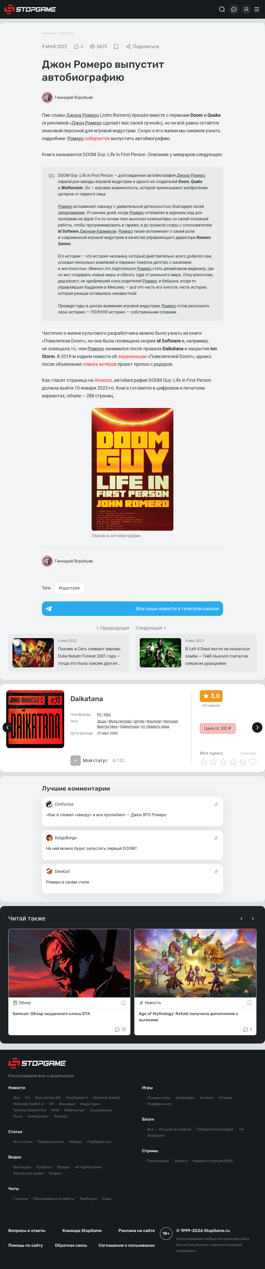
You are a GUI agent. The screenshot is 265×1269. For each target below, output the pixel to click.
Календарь (185, 1098)
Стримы (150, 1150)
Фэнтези (154, 721)
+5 (241, 1129)
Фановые (67, 1104)
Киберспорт (38, 1116)
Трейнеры (88, 1199)
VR (51, 1104)
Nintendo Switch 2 (28, 1104)
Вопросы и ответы (26, 1230)
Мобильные (74, 1110)
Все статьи (23, 1142)
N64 (107, 714)
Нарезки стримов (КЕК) (213, 1161)
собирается (97, 138)
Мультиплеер (120, 721)
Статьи (15, 1131)
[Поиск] (222, 9)
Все (16, 1098)
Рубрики (44, 1167)
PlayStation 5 (77, 1098)
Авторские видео (28, 1173)
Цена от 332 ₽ (217, 728)
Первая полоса (51, 1142)
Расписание (158, 1161)
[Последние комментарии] (234, 9)
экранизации (132, 356)
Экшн (101, 721)
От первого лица (155, 726)
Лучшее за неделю (175, 1129)
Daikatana (86, 699)
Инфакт (55, 1173)
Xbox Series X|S (48, 1098)
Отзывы (225, 1098)
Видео (14, 1157)
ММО (55, 1110)
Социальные (101, 1110)
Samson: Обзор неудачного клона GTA (51, 1013)
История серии (88, 1167)
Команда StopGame (82, 1230)
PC (99, 714)
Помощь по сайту (25, 1245)
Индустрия (69, 588)
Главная (49, 33)
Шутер (139, 721)
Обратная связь (71, 1245)
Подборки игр (99, 1142)
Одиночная (129, 726)
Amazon (103, 380)
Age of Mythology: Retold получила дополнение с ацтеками (188, 1016)
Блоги (148, 1119)
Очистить (248, 753)
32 (120, 1029)
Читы (13, 1188)
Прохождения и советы (53, 1199)
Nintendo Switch (107, 1098)
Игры (147, 1087)
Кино (18, 1116)
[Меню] (257, 9)
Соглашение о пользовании (127, 1245)
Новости (66, 33)
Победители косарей (215, 1129)
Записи (180, 1161)
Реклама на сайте (137, 1230)
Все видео (22, 1167)
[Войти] (246, 9)
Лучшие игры (159, 1098)
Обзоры (75, 1142)
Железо (61, 1116)
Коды (106, 1199)
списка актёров (99, 364)
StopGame (156, 1135)
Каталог (207, 1098)
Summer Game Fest (29, 1110)
